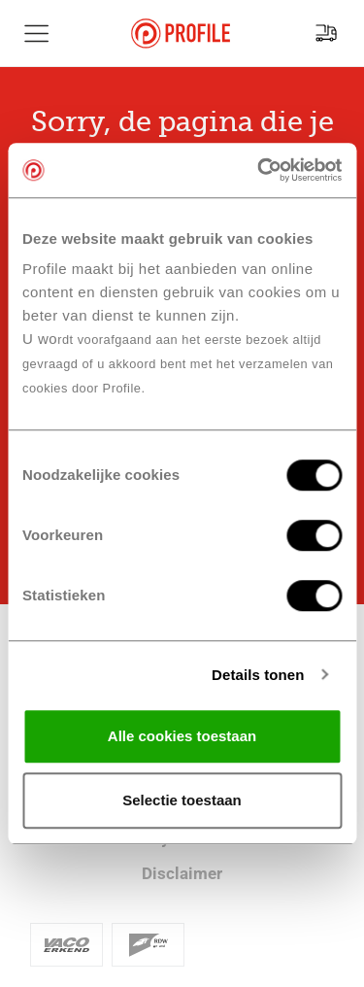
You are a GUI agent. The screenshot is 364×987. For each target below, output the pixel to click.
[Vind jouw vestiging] (326, 33)
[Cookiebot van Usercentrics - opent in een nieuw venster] (259, 170)
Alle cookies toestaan (182, 736)
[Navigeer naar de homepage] (180, 33)
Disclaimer (182, 873)
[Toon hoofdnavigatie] (37, 33)
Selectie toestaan (182, 800)
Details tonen (258, 674)
